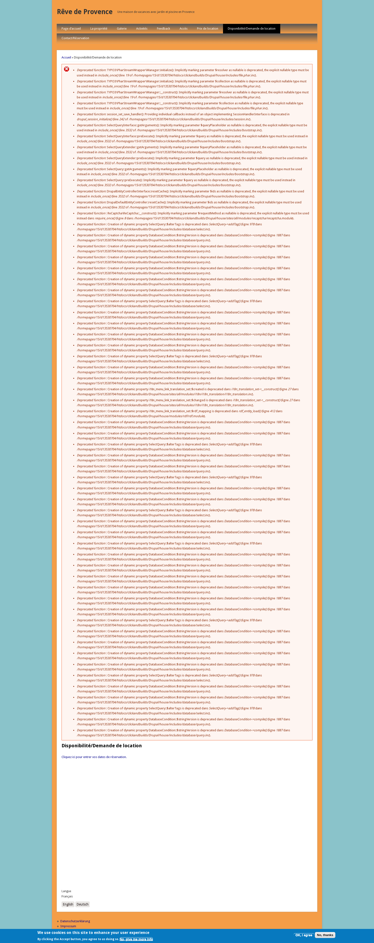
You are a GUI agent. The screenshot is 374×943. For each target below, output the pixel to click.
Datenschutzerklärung (75, 921)
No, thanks (325, 935)
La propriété (98, 28)
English (68, 904)
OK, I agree (304, 935)
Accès (183, 28)
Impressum (68, 926)
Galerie (122, 28)
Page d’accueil (71, 28)
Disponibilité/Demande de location (251, 28)
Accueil (66, 57)
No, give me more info (136, 939)
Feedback (163, 28)
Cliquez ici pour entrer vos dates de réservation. (94, 757)
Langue (66, 891)
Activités (141, 28)
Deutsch (82, 904)
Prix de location (207, 28)
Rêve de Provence (85, 12)
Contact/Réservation (75, 38)
